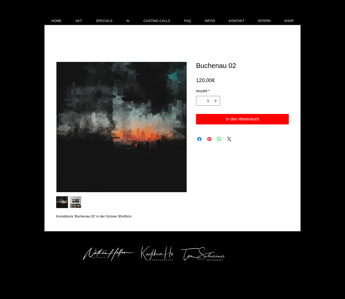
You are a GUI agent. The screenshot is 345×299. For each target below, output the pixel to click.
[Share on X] (229, 139)
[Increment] (216, 100)
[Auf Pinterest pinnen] (209, 139)
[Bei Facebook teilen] (199, 139)
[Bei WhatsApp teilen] (219, 139)
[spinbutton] (208, 100)
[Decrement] (200, 100)
